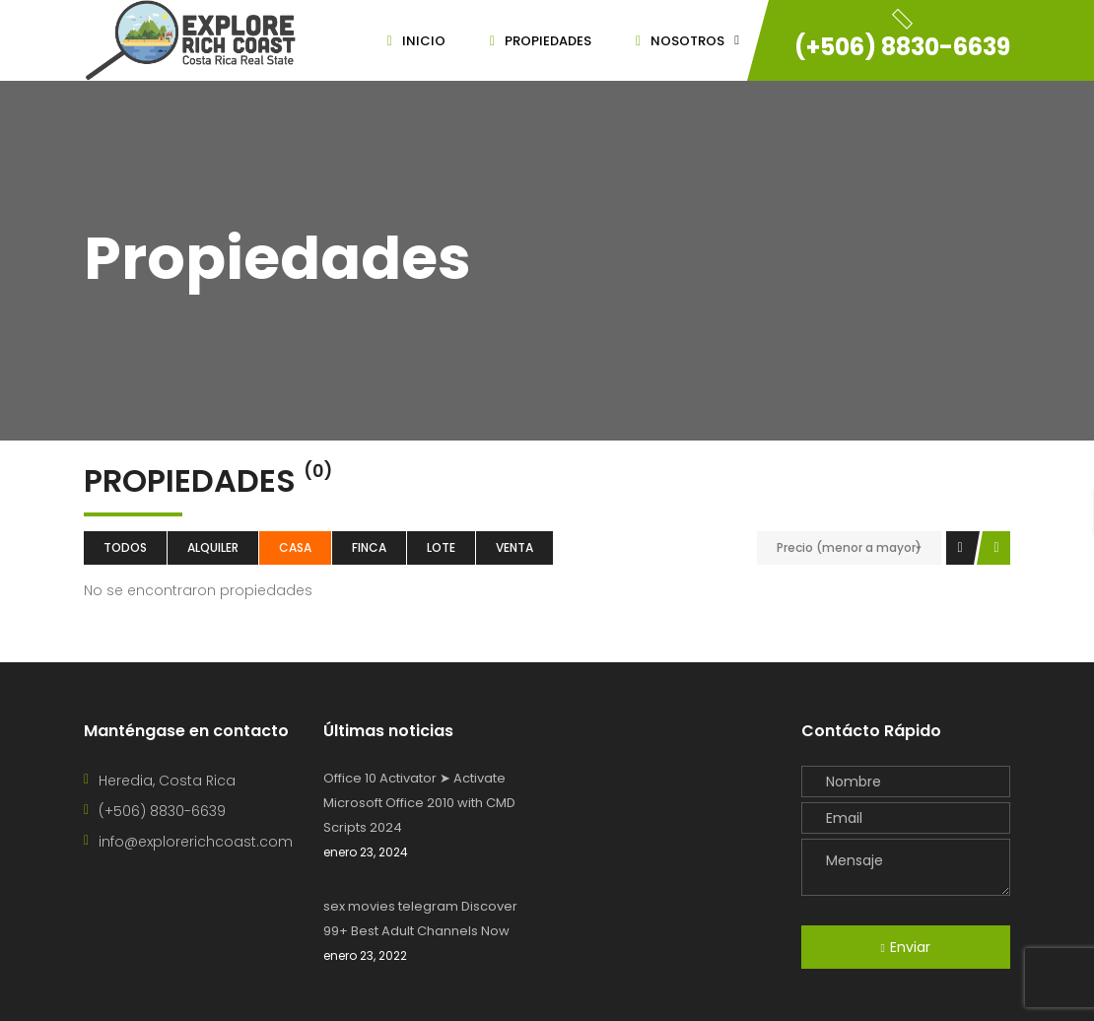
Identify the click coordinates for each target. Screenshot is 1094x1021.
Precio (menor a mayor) (849, 547)
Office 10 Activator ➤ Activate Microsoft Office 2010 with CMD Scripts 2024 (419, 803)
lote (441, 547)
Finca (369, 547)
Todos (125, 547)
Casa (295, 547)
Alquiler (213, 547)
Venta (514, 547)
